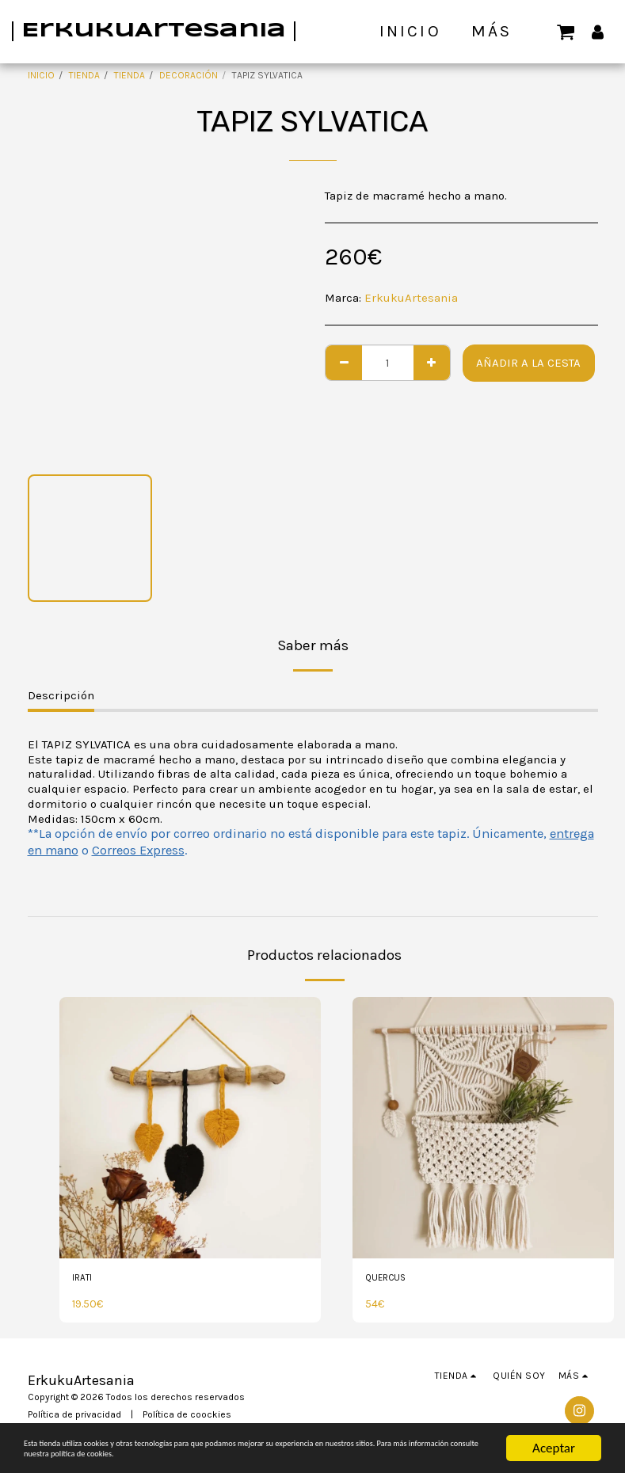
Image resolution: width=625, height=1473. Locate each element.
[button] (566, 30)
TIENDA (84, 75)
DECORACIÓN (188, 75)
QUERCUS (390, 1280)
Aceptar (553, 1417)
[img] (190, 1127)
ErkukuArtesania (411, 298)
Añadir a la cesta (528, 363)
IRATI (85, 1280)
